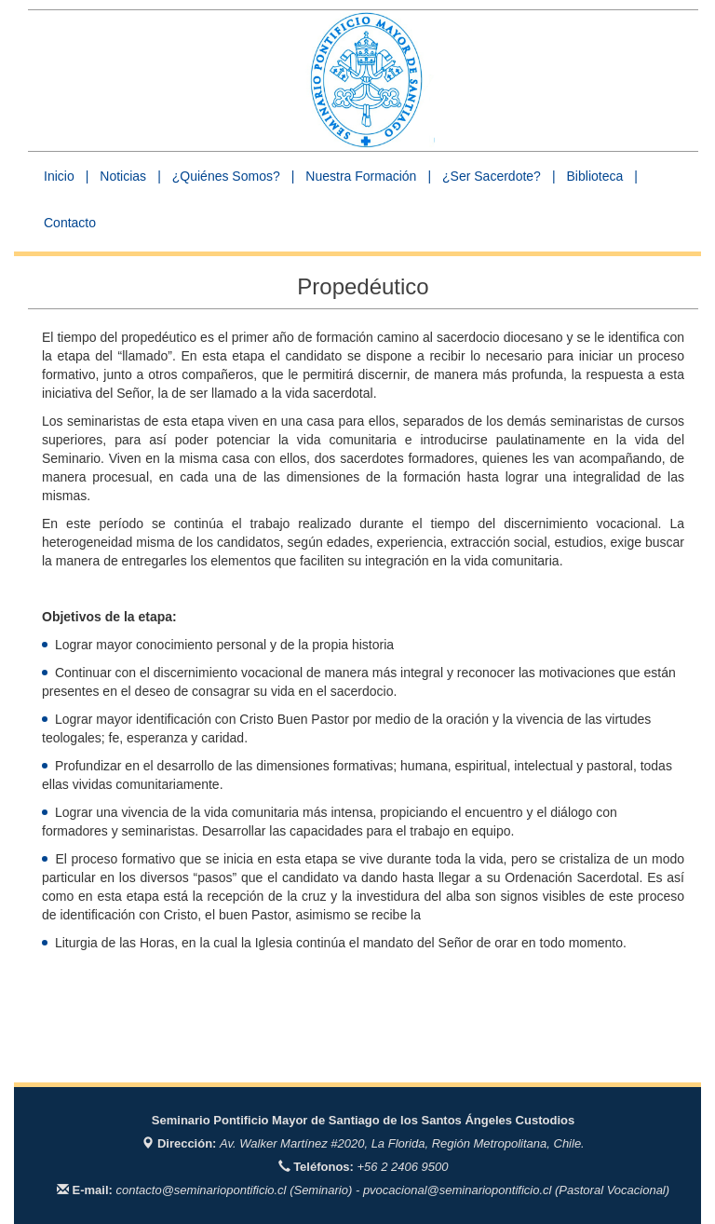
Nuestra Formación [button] (360, 176)
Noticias (123, 176)
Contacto (70, 222)
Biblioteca (595, 176)
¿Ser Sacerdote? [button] (491, 176)
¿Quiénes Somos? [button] (226, 176)
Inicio (59, 176)
